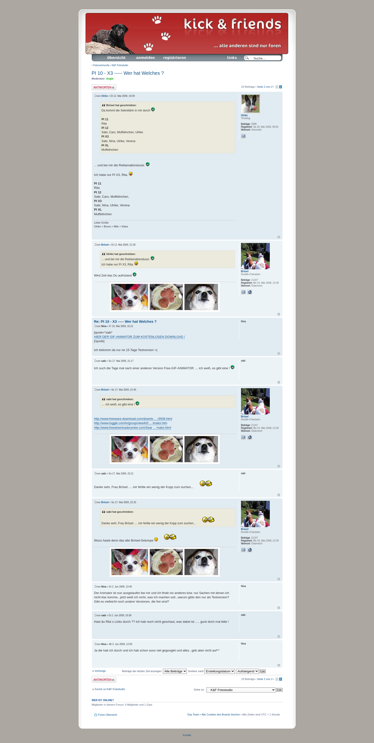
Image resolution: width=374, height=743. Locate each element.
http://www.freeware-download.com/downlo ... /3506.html (133, 418)
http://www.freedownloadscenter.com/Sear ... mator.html (132, 427)
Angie (110, 78)
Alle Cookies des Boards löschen (220, 714)
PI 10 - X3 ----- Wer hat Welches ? (128, 73)
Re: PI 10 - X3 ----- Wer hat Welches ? (125, 321)
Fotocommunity (101, 65)
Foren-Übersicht (116, 57)
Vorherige (100, 670)
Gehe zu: (199, 689)
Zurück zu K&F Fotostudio (110, 689)
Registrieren (174, 57)
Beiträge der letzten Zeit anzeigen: (154, 671)
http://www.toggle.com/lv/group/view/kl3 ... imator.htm (130, 423)
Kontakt (187, 735)
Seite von (264, 86)
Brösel (105, 244)
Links (230, 57)
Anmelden (145, 57)
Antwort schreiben (104, 87)
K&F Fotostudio (120, 65)
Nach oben (278, 237)
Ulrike (104, 96)
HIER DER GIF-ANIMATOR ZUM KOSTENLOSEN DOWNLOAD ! (139, 337)
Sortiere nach (211, 671)
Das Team (193, 714)
